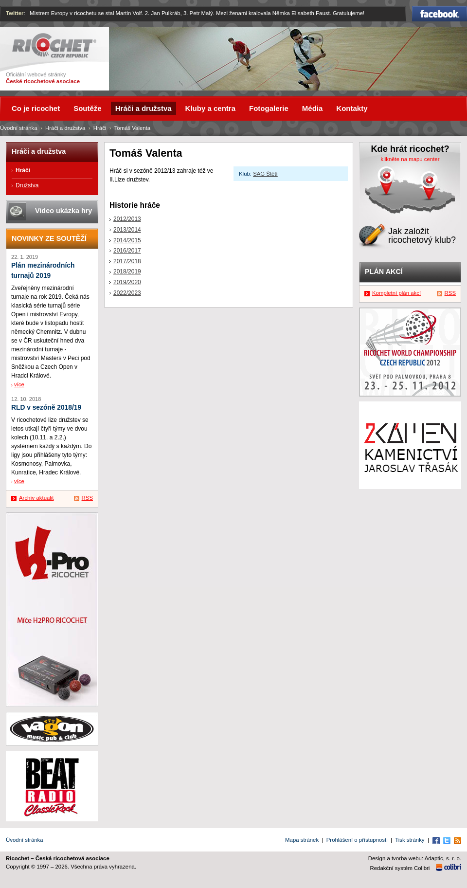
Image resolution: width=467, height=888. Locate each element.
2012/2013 (127, 219)
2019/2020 (127, 282)
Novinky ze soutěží (49, 238)
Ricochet (54, 45)
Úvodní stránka (18, 128)
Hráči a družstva (65, 128)
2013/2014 (127, 229)
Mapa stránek (302, 840)
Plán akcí (384, 271)
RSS (87, 498)
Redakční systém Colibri (400, 868)
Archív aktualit (36, 498)
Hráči (100, 128)
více (19, 384)
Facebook (439, 13)
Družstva (27, 185)
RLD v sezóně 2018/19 (46, 407)
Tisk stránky (409, 840)
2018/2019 (127, 271)
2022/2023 (127, 293)
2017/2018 (127, 261)
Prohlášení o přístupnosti (357, 840)
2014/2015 (127, 240)
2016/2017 (127, 250)
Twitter (15, 13)
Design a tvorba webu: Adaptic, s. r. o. (414, 858)
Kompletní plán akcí (396, 293)
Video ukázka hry (63, 211)
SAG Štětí (265, 174)
